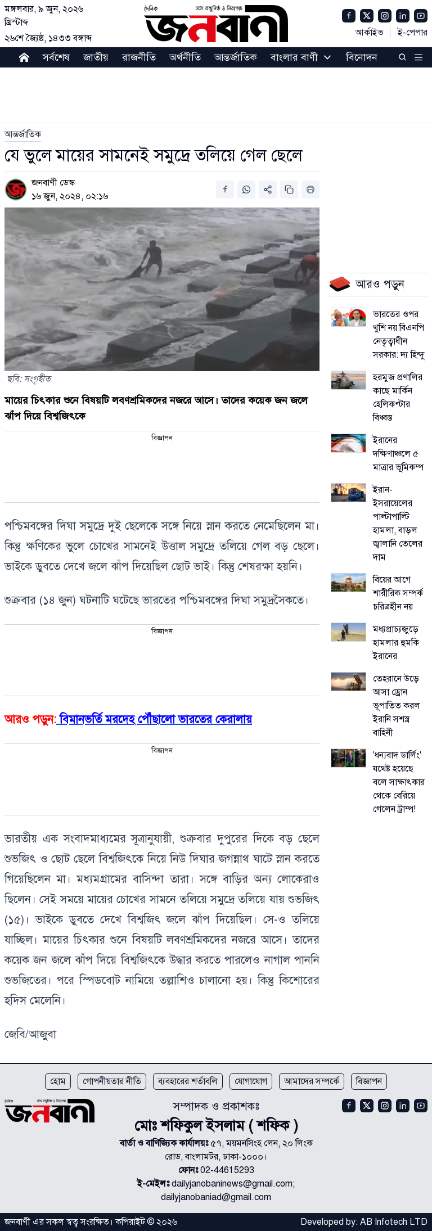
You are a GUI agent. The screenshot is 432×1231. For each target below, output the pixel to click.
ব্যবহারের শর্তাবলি (188, 1081)
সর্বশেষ (56, 57)
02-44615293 (227, 1170)
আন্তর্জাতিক (235, 57)
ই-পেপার (413, 32)
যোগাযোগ (251, 1081)
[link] (22, 134)
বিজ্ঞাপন (369, 1081)
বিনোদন (361, 57)
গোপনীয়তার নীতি (112, 1081)
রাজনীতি (139, 57)
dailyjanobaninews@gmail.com (232, 1183)
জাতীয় (96, 57)
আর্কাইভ (370, 32)
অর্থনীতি (185, 57)
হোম (58, 1081)
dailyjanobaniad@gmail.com (216, 1197)
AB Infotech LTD (394, 1222)
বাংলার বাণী (294, 57)
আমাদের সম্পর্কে (311, 1081)
